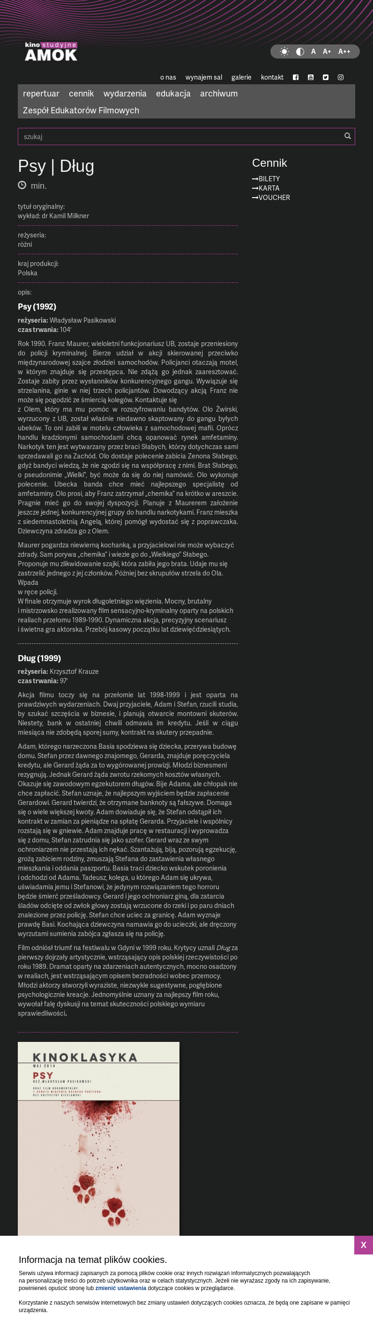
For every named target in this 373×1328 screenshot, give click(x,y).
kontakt (272, 77)
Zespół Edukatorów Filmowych (81, 110)
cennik (81, 93)
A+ (327, 51)
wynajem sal (204, 77)
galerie (241, 77)
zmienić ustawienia (120, 1288)
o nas (168, 77)
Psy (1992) (37, 306)
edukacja (173, 93)
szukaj (186, 136)
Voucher (274, 197)
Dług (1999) (39, 658)
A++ (344, 51)
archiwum (219, 93)
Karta (269, 188)
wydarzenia (125, 93)
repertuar (41, 93)
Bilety (269, 178)
